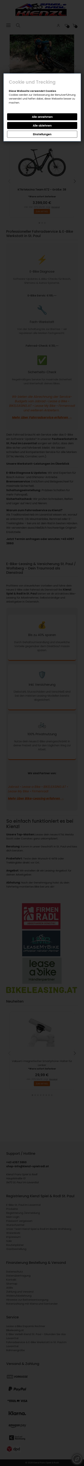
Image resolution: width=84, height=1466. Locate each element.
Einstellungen (42, 134)
